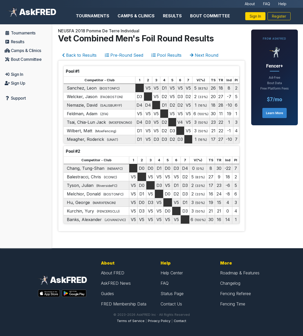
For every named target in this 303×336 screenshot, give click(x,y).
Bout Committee (210, 15)
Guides (107, 293)
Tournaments (92, 15)
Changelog (230, 283)
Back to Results (79, 55)
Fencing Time (232, 303)
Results (172, 15)
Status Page (172, 293)
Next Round (204, 55)
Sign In (255, 16)
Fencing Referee (235, 293)
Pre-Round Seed (124, 55)
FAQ (266, 4)
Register (279, 16)
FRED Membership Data (123, 303)
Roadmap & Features (239, 272)
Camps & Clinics (136, 15)
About (250, 4)
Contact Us (171, 303)
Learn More (274, 113)
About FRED (112, 272)
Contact (180, 321)
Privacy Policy (159, 321)
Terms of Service (131, 321)
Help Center (172, 272)
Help (282, 4)
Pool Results (167, 55)
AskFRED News (116, 283)
